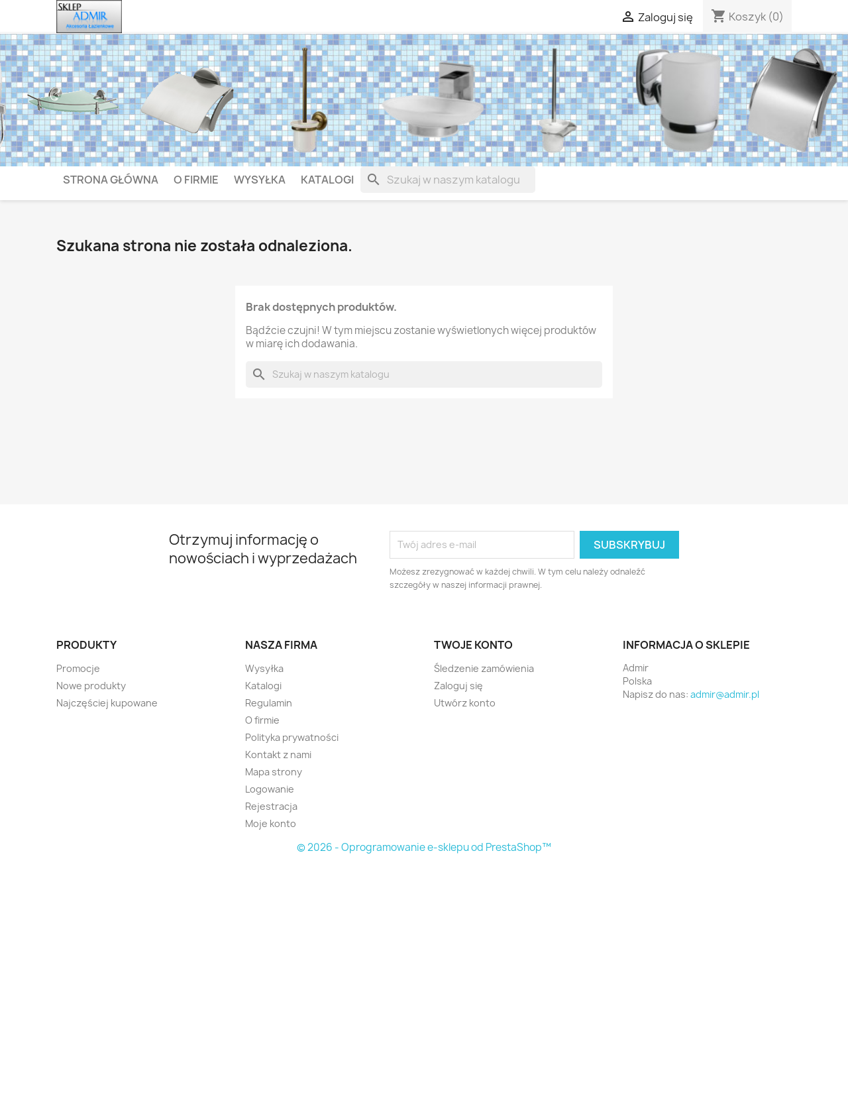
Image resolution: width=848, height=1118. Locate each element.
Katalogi (327, 179)
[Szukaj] (447, 179)
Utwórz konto (465, 703)
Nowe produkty (91, 685)
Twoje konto (473, 645)
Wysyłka (260, 179)
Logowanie (269, 789)
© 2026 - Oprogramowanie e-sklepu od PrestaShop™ (424, 847)
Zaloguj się (458, 685)
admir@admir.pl (724, 694)
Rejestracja (271, 806)
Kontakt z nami (278, 754)
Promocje (78, 668)
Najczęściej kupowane (107, 703)
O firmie (196, 179)
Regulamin (268, 703)
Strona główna (110, 179)
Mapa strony (273, 771)
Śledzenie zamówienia (484, 668)
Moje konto (270, 823)
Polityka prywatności (292, 737)
